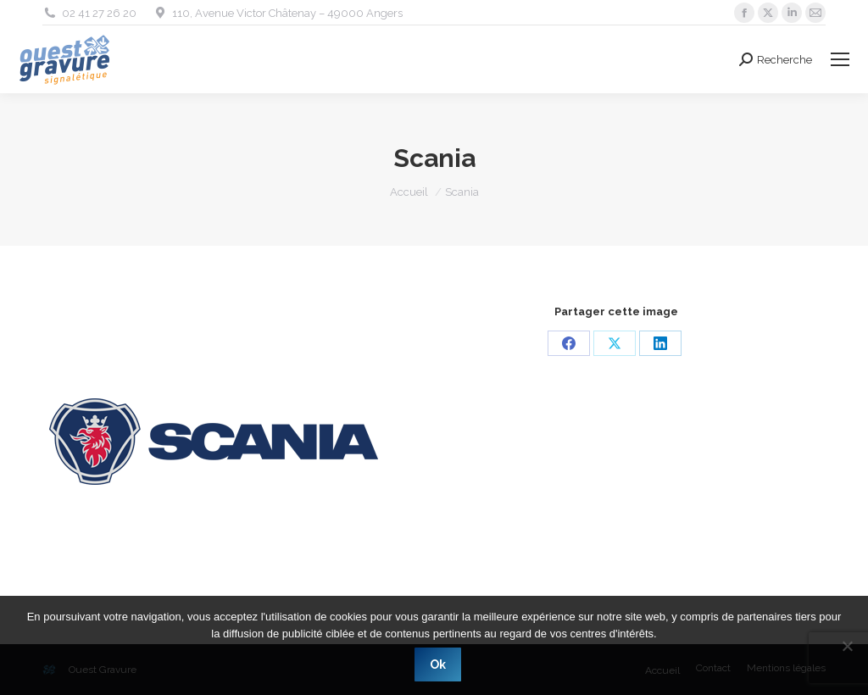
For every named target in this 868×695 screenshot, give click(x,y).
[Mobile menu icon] (840, 59)
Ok (439, 665)
